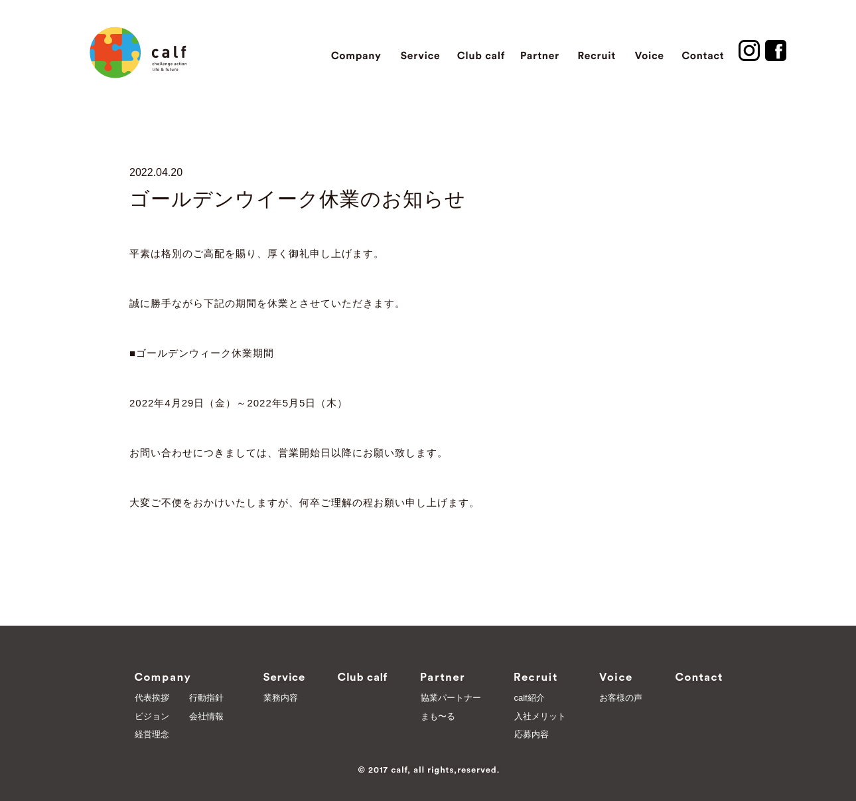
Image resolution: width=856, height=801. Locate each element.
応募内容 (531, 734)
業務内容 (280, 698)
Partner (540, 50)
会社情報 (206, 716)
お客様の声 (620, 698)
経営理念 (152, 734)
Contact (703, 50)
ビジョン (152, 716)
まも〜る (438, 716)
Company (357, 50)
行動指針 (206, 698)
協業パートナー (451, 698)
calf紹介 (529, 698)
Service (420, 50)
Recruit (596, 50)
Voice (649, 50)
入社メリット (540, 716)
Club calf (480, 50)
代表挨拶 (152, 698)
